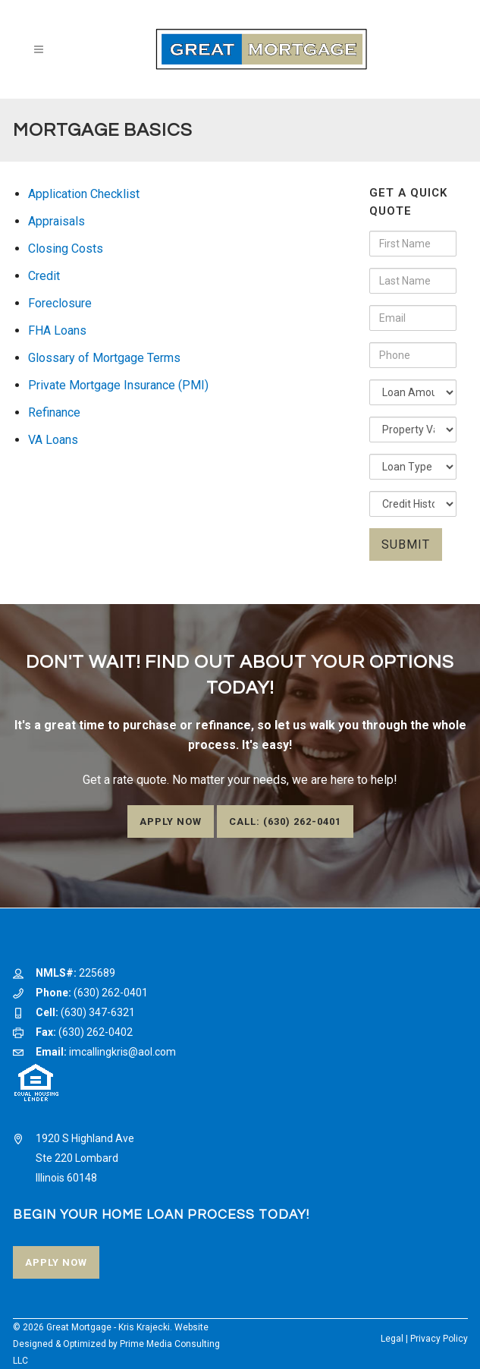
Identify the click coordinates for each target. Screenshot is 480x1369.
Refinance (54, 412)
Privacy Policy (439, 1338)
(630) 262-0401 (111, 993)
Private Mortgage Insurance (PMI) (118, 385)
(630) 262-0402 (95, 1032)
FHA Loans (57, 330)
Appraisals (56, 221)
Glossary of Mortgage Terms (104, 358)
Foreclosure (60, 303)
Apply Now (171, 821)
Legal (392, 1338)
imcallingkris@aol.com (122, 1052)
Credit (44, 276)
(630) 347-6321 (98, 1012)
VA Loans (53, 440)
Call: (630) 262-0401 (285, 821)
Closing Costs (65, 248)
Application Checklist (84, 194)
